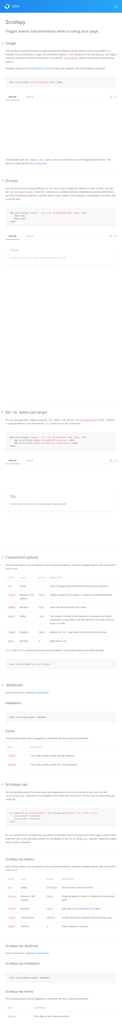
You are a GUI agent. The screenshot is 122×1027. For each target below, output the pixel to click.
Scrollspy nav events (19, 992)
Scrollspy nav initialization (22, 963)
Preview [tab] (13, 97)
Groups (11, 180)
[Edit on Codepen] (115, 96)
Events (10, 731)
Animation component (43, 68)
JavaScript (14, 685)
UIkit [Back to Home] (12, 6)
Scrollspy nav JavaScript (21, 946)
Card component (38, 163)
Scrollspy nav (16, 784)
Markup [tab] (30, 97)
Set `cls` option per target (26, 412)
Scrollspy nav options (19, 859)
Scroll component (81, 908)
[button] (115, 6)
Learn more (11, 568)
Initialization (13, 703)
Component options (21, 557)
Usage (10, 43)
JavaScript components (37, 692)
